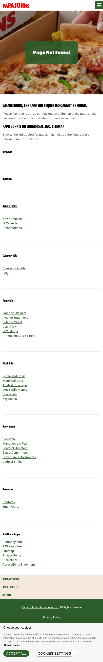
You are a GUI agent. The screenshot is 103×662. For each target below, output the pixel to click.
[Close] (99, 627)
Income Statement (15, 317)
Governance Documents (19, 457)
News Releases (13, 219)
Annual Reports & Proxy (19, 335)
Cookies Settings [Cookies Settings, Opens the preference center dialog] (54, 654)
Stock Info (8, 363)
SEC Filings (10, 331)
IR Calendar (11, 223)
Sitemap (8, 551)
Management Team (16, 443)
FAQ (5, 273)
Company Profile (14, 268)
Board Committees (15, 452)
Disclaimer (10, 560)
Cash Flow (10, 326)
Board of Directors (15, 448)
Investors (7, 151)
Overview (7, 179)
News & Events (10, 206)
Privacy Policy (12, 555)
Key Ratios (10, 399)
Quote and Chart (14, 376)
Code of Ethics (12, 461)
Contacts (9, 502)
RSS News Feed (13, 546)
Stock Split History (15, 389)
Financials (8, 300)
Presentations (12, 228)
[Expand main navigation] (99, 5)
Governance (9, 426)
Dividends (10, 394)
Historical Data (13, 380)
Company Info (10, 255)
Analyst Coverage (15, 385)
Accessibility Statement (19, 564)
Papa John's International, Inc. (40, 607)
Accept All (16, 654)
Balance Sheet (12, 322)
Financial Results (14, 313)
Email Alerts (11, 506)
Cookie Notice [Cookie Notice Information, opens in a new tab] (12, 646)
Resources (8, 489)
